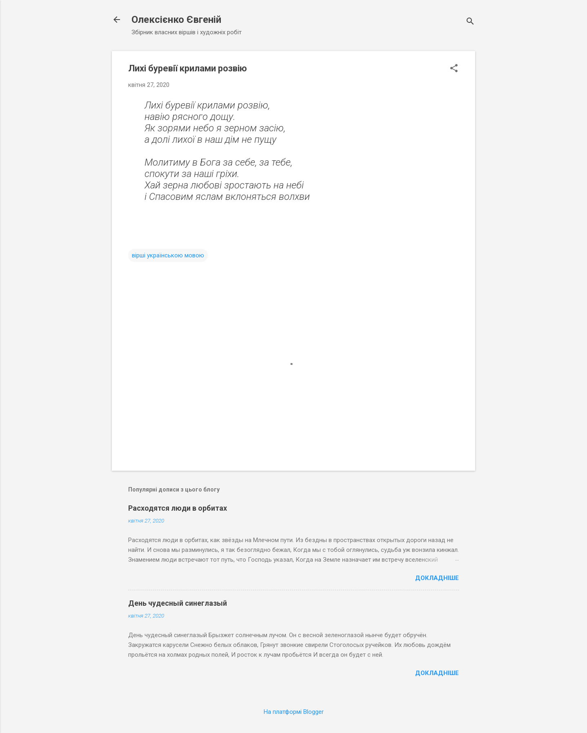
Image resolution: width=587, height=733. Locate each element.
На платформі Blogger (294, 711)
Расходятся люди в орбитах (177, 508)
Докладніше (437, 578)
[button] (454, 69)
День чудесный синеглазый (177, 603)
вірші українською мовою (168, 255)
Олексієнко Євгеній (176, 19)
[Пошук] (470, 22)
